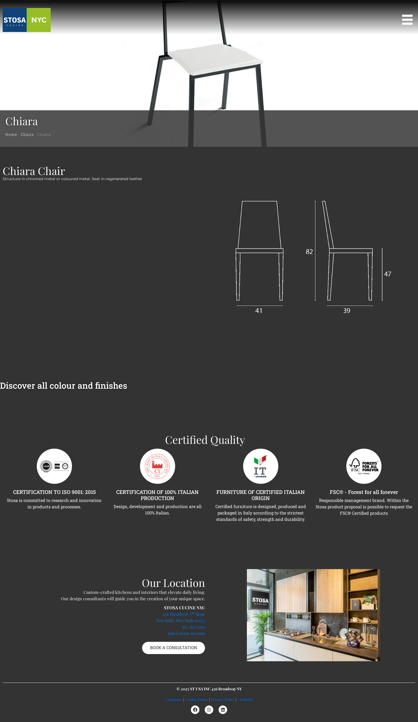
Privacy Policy (223, 699)
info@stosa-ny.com (186, 633)
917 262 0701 (193, 627)
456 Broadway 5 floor (184, 614)
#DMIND (245, 699)
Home (11, 134)
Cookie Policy (196, 699)
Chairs (27, 134)
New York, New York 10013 (180, 620)
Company (174, 699)
